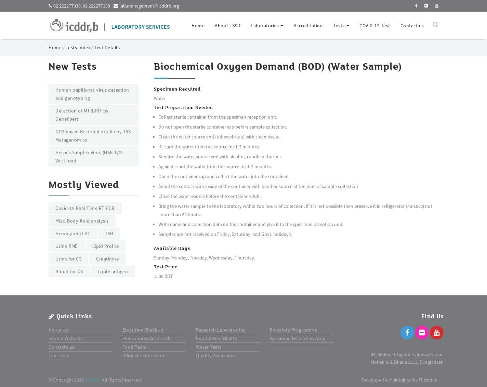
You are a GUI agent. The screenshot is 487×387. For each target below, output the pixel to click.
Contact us (412, 26)
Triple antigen (112, 271)
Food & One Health (217, 338)
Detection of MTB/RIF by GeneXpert (82, 115)
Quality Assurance (216, 355)
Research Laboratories (220, 330)
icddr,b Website (65, 338)
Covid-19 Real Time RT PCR (85, 208)
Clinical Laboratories (145, 355)
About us (58, 330)
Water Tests (209, 347)
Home (198, 26)
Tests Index (78, 47)
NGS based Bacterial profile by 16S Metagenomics (93, 136)
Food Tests (134, 347)
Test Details (107, 47)
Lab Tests (59, 355)
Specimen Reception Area (298, 338)
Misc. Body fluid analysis (82, 221)
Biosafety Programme (293, 330)
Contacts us (62, 347)
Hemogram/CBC (72, 233)
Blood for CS (69, 271)
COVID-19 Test (374, 26)
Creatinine (107, 259)
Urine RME (66, 246)
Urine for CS (68, 259)
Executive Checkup (142, 330)
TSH (109, 233)
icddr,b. (93, 380)
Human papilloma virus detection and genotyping (92, 94)
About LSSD (227, 26)
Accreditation (308, 26)
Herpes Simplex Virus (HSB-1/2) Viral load (89, 156)
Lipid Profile (105, 246)
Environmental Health (146, 338)
